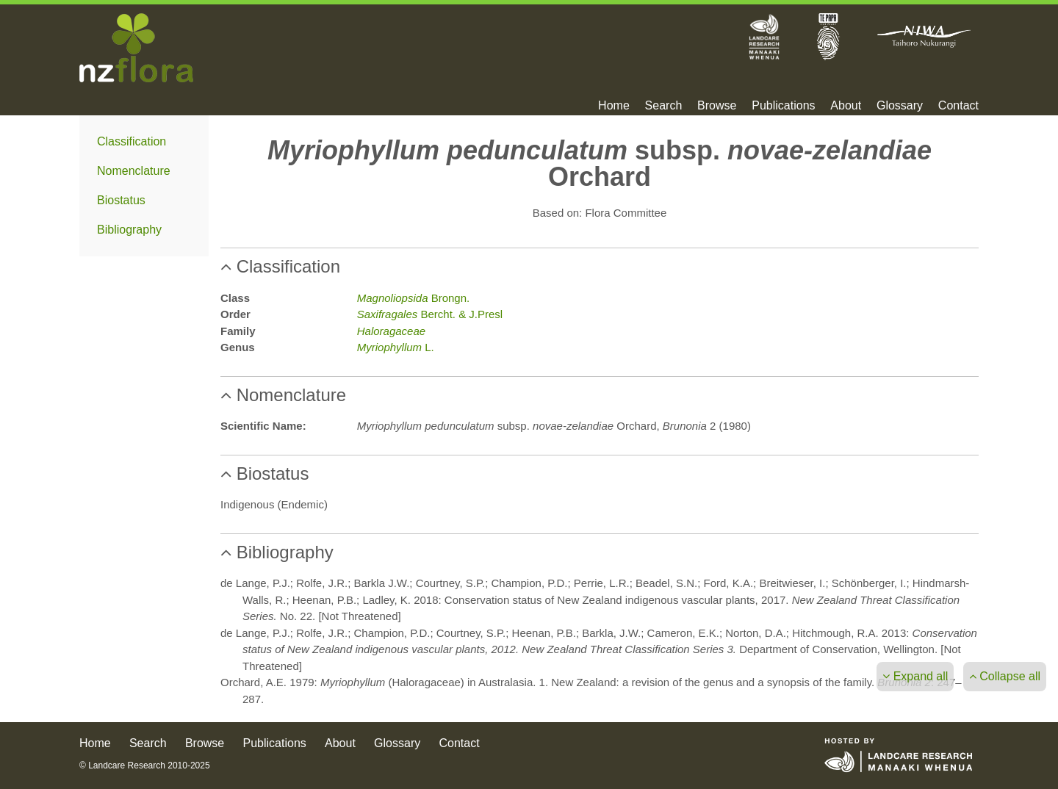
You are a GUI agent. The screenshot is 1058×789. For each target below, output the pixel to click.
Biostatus (121, 200)
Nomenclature (133, 171)
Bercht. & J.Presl (430, 314)
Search (664, 106)
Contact (958, 106)
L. (395, 347)
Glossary (900, 106)
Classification (131, 141)
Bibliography (129, 229)
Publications (783, 106)
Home (614, 106)
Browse (716, 106)
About (845, 106)
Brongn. (413, 298)
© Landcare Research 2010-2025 (144, 765)
